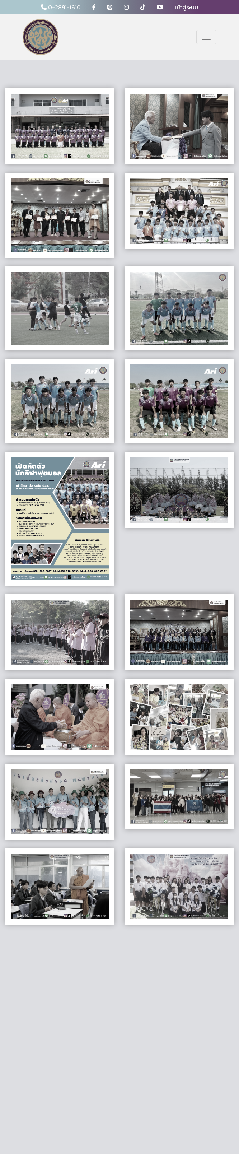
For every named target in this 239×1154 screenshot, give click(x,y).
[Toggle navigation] (206, 37)
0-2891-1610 (61, 7)
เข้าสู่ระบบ (186, 7)
